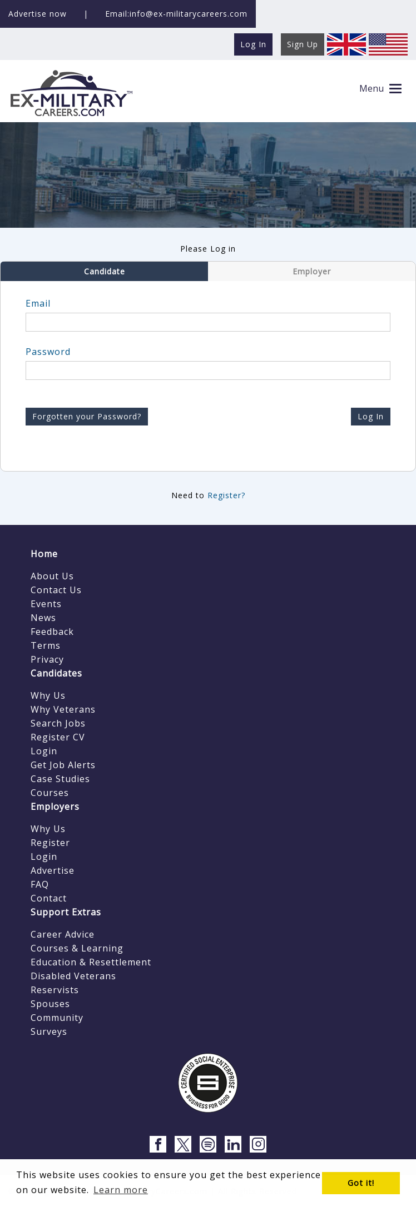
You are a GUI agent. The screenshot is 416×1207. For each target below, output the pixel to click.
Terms (46, 645)
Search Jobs (58, 723)
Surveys (49, 1031)
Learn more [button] (120, 1190)
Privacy (47, 659)
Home (44, 554)
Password (48, 351)
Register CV (58, 737)
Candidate (104, 271)
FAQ (40, 884)
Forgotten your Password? (86, 416)
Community (57, 1017)
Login (44, 751)
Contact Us (56, 590)
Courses (50, 793)
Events (46, 604)
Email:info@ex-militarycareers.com (176, 13)
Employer (312, 271)
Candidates (56, 673)
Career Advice (63, 934)
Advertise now (37, 13)
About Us (52, 576)
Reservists (55, 990)
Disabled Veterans (73, 976)
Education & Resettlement (91, 962)
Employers (55, 806)
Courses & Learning (77, 948)
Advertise (53, 870)
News (43, 618)
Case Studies (60, 779)
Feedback (52, 631)
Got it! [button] (361, 1183)
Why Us (48, 695)
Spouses (50, 1004)
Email (38, 303)
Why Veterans (63, 709)
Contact (49, 898)
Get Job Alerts (63, 765)
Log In (371, 416)
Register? (226, 495)
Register (50, 843)
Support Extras (66, 912)
